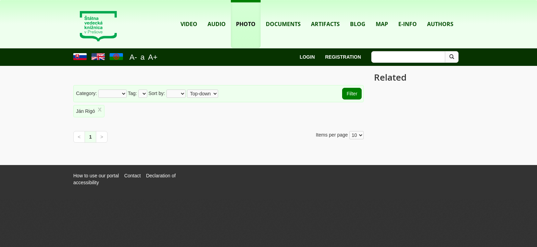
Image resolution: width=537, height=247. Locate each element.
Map (382, 14)
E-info (407, 14)
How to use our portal (96, 175)
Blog (358, 14)
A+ (153, 57)
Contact (132, 175)
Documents (283, 14)
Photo (246, 14)
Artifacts (325, 14)
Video (188, 14)
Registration (343, 57)
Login (307, 57)
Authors (440, 14)
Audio (216, 14)
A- (133, 57)
